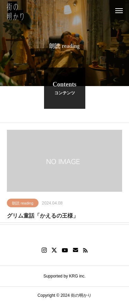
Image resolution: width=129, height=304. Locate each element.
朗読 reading (22, 204)
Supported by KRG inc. (64, 276)
